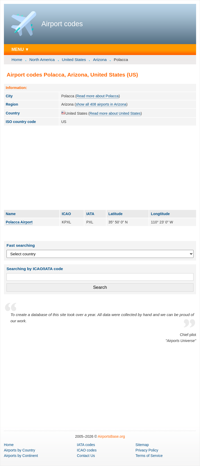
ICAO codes (86, 450)
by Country (19, 450)
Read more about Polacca (98, 96)
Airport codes (62, 24)
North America (42, 59)
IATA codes (86, 445)
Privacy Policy (146, 450)
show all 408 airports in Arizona (101, 104)
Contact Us (86, 456)
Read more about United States (115, 113)
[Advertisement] (100, 167)
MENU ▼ (20, 49)
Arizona (100, 59)
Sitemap (142, 445)
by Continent (21, 456)
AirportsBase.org (111, 436)
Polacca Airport (19, 222)
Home (16, 59)
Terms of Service (148, 456)
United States (74, 59)
